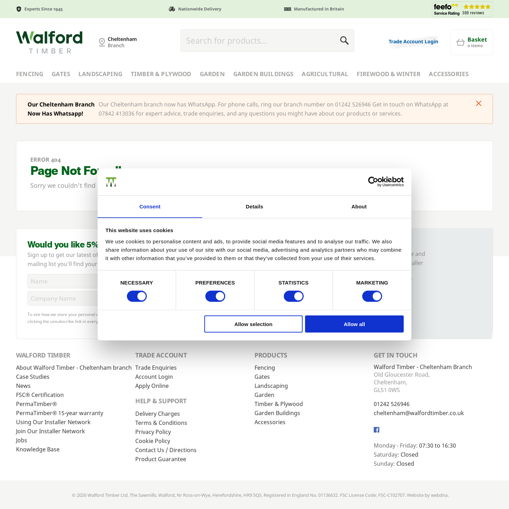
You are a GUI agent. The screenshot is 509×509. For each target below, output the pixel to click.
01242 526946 (392, 404)
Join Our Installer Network (50, 431)
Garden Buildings (263, 74)
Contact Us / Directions (166, 450)
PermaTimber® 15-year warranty (59, 413)
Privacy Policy (153, 432)
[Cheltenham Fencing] (49, 42)
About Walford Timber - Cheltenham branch (74, 367)
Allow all (354, 324)
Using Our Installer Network (53, 422)
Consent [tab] (150, 206)
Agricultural (325, 74)
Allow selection (253, 324)
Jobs (21, 440)
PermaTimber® (36, 404)
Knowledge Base (38, 449)
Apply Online (152, 386)
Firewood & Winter (388, 74)
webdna (439, 495)
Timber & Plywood (161, 74)
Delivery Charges (157, 414)
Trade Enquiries (156, 367)
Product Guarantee (160, 459)
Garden (212, 74)
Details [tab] (254, 206)
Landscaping (100, 74)
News (23, 386)
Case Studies (33, 377)
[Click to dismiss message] (478, 104)
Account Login (154, 377)
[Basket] (471, 42)
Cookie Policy (152, 441)
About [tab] (359, 206)
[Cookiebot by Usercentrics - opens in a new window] (373, 181)
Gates (61, 74)
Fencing (29, 74)
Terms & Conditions (161, 423)
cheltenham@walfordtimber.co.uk (419, 413)
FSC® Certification (40, 395)
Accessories (449, 74)
